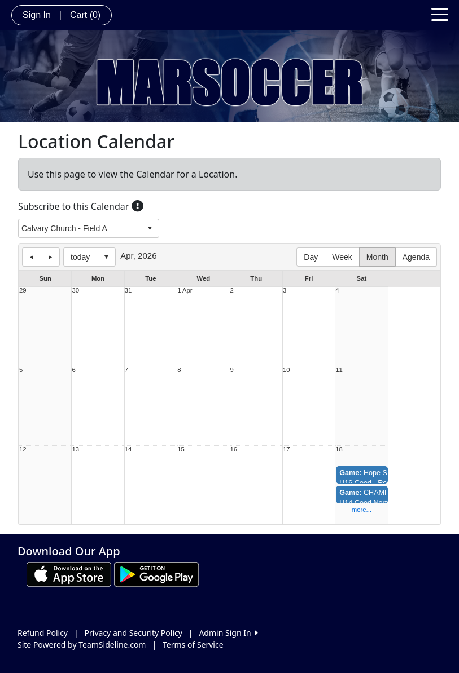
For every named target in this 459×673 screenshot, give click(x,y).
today (80, 257)
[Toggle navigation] (440, 13)
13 (75, 449)
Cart (85, 15)
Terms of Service (193, 644)
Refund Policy (43, 632)
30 (75, 290)
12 (23, 449)
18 (339, 449)
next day (50, 257)
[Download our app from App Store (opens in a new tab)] (69, 573)
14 (128, 449)
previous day (31, 257)
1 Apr (184, 290)
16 (234, 449)
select (150, 228)
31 (128, 290)
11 (339, 370)
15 (181, 449)
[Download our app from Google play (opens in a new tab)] (156, 573)
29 (23, 290)
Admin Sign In (228, 632)
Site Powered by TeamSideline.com (82, 644)
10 (286, 370)
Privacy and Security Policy (133, 632)
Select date (106, 257)
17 (286, 449)
